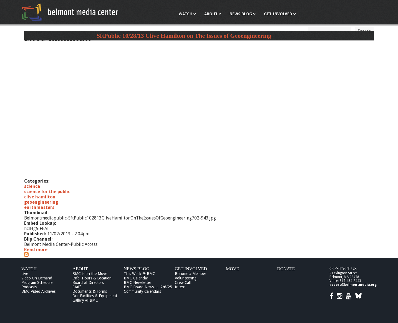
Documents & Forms (89, 291)
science (32, 186)
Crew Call (183, 282)
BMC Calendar (136, 278)
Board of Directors (88, 282)
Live (24, 273)
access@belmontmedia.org (353, 285)
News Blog (137, 268)
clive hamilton (40, 197)
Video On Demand (36, 278)
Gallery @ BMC (85, 300)
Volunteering (186, 278)
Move (232, 268)
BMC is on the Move (89, 273)
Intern (180, 287)
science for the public (47, 191)
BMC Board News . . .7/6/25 (148, 287)
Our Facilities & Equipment (94, 296)
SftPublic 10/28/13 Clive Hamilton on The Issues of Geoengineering (184, 35)
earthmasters (39, 207)
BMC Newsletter (137, 282)
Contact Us (343, 268)
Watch (29, 268)
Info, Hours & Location (92, 278)
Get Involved (191, 268)
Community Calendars (142, 291)
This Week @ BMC (139, 273)
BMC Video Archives (38, 291)
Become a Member (190, 273)
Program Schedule (36, 282)
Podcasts (29, 287)
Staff (76, 287)
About (80, 268)
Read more (35, 249)
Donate (286, 268)
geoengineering (41, 202)
